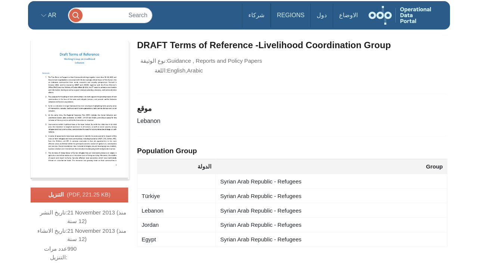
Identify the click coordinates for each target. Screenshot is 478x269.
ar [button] (51, 15)
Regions (291, 15)
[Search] (110, 15)
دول (322, 15)
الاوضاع (348, 15)
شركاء (256, 15)
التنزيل (79, 195)
